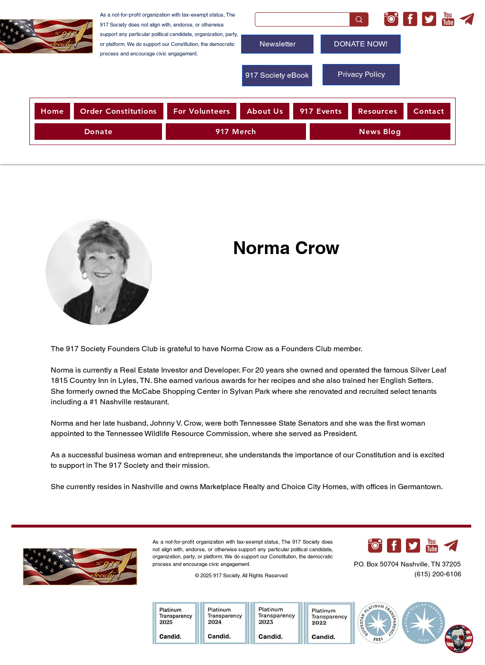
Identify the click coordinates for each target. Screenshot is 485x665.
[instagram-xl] (391, 19)
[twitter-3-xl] (429, 19)
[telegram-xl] (467, 19)
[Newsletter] (277, 44)
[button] (202, 111)
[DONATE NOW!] (361, 44)
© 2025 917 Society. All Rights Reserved (242, 575)
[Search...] (295, 22)
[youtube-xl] (448, 19)
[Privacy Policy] (361, 74)
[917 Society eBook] (277, 75)
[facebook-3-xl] (410, 19)
